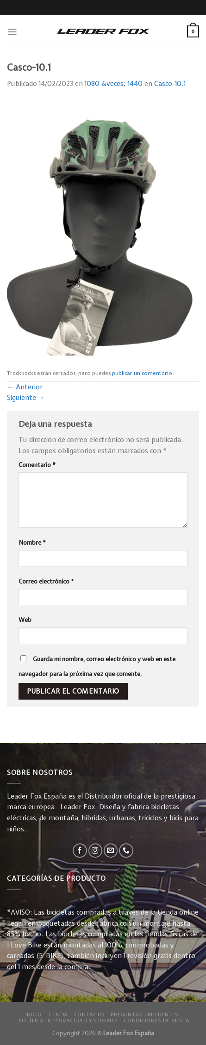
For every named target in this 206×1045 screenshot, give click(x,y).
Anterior (25, 387)
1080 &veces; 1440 (114, 83)
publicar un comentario (142, 373)
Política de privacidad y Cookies (68, 1020)
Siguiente (26, 397)
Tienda (58, 1014)
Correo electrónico (46, 581)
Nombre (32, 542)
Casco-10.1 (170, 83)
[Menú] (12, 32)
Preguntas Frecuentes (145, 1014)
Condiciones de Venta (156, 1020)
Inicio (33, 1014)
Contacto (89, 1014)
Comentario (37, 465)
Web (25, 619)
